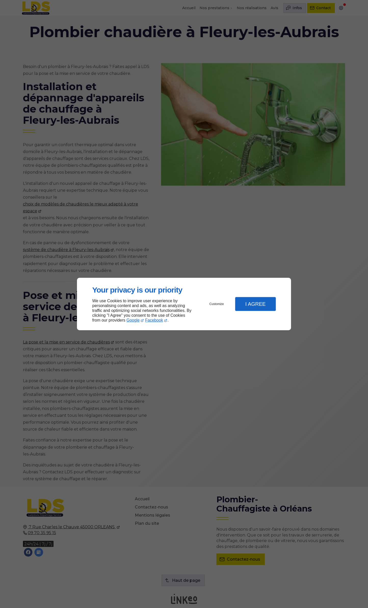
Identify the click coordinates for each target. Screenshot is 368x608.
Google (133, 320)
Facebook (154, 320)
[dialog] (184, 304)
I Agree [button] (255, 304)
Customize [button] (216, 304)
